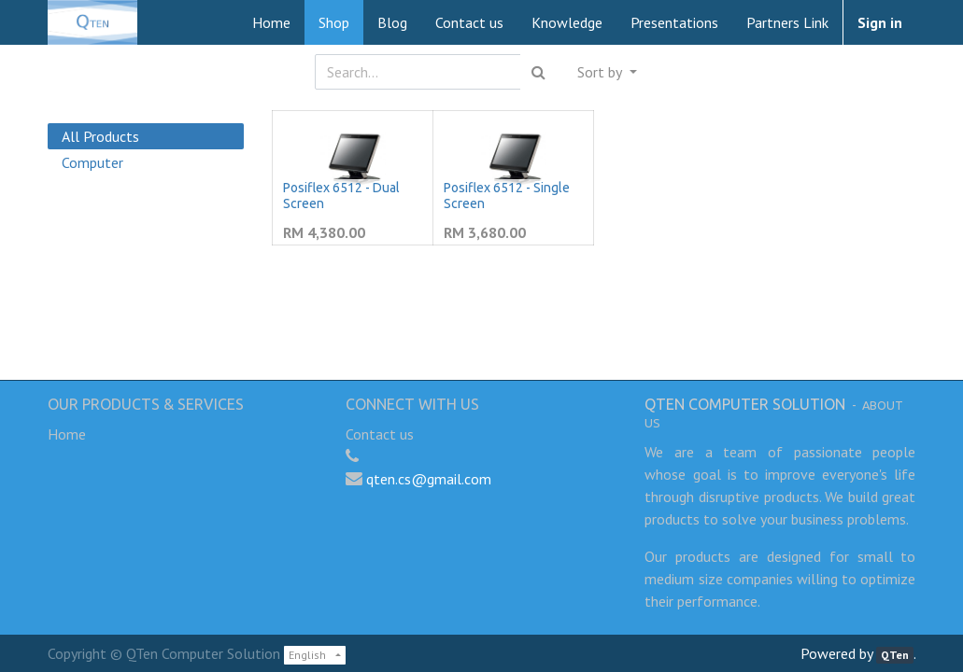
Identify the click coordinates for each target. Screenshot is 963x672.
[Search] (538, 72)
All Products (100, 136)
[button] (606, 72)
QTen (895, 655)
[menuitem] (271, 22)
